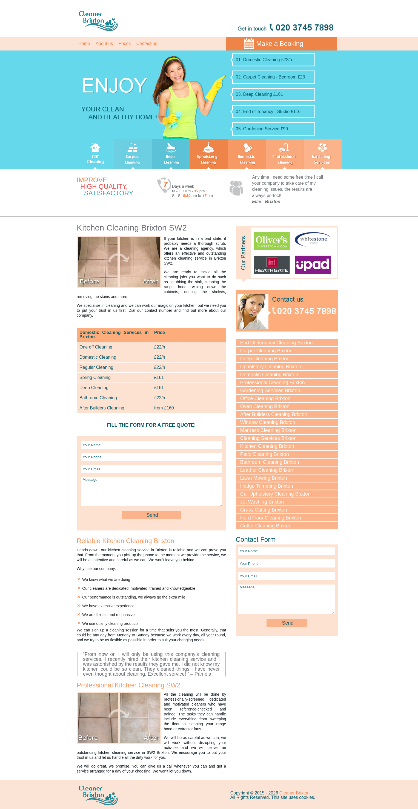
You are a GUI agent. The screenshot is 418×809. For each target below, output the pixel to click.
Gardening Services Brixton (270, 390)
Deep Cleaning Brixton (265, 358)
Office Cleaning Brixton (265, 398)
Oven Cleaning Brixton (265, 406)
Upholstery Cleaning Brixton (270, 366)
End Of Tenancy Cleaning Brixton (276, 342)
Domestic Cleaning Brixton (269, 374)
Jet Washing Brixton (262, 502)
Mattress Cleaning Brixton (268, 430)
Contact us (146, 43)
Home (84, 43)
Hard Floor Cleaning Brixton (270, 518)
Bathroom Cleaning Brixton (269, 462)
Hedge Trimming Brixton (266, 486)
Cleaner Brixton (294, 793)
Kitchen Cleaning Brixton (267, 446)
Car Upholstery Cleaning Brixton (275, 494)
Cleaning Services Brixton (268, 438)
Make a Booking (279, 43)
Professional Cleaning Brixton (272, 382)
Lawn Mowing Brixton (263, 478)
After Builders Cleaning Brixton (273, 414)
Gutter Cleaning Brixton (265, 526)
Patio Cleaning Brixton (264, 454)
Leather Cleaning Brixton (267, 470)
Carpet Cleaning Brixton (266, 350)
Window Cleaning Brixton (267, 422)
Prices (125, 43)
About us (104, 43)
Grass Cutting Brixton (263, 510)
